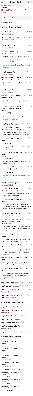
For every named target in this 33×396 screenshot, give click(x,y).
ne (6, 199)
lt (6, 234)
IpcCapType (11, 289)
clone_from (9, 60)
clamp (7, 167)
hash (6, 95)
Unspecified (15, 2)
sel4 (2, 5)
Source (3, 12)
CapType (10, 32)
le (6, 245)
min (6, 152)
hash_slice (9, 106)
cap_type (8, 5)
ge (6, 268)
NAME (9, 37)
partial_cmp (10, 219)
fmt (6, 78)
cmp (6, 127)
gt (6, 257)
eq (6, 188)
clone (7, 51)
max (6, 138)
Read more (27, 56)
